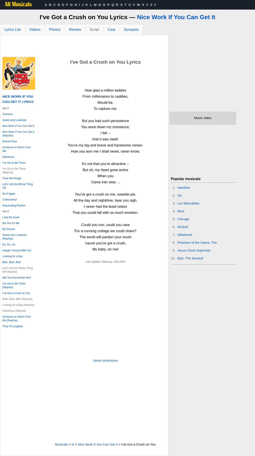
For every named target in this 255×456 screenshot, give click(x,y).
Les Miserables (188, 203)
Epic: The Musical (190, 258)
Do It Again (8, 193)
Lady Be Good (10, 217)
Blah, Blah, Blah (11, 262)
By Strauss (8, 229)
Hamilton (183, 187)
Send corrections (105, 360)
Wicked (182, 227)
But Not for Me (10, 223)
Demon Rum (9, 141)
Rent (180, 211)
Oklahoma (184, 235)
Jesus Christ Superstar (194, 250)
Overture (7, 114)
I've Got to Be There (14, 162)
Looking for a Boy (12, 256)
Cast (111, 29)
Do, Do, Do (8, 244)
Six (179, 195)
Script (94, 29)
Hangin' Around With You (16, 250)
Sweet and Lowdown (14, 120)
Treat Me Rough (11, 178)
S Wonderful (9, 199)
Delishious (8, 156)
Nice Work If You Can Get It (176, 17)
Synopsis (131, 29)
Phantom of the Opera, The (197, 242)
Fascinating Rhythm (14, 205)
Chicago (183, 219)
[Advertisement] (84, 47)
